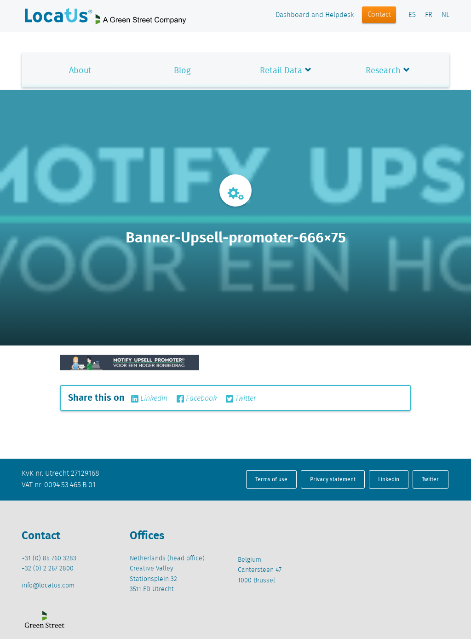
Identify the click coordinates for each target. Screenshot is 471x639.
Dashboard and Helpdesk (315, 15)
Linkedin (149, 399)
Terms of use (271, 479)
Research (383, 70)
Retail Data (281, 70)
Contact (379, 14)
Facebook (197, 399)
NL (445, 15)
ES (412, 15)
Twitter (241, 399)
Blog (182, 70)
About (80, 70)
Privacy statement (333, 479)
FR (428, 15)
